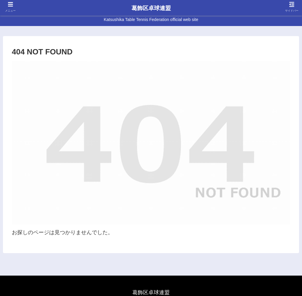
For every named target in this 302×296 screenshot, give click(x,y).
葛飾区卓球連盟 (151, 8)
